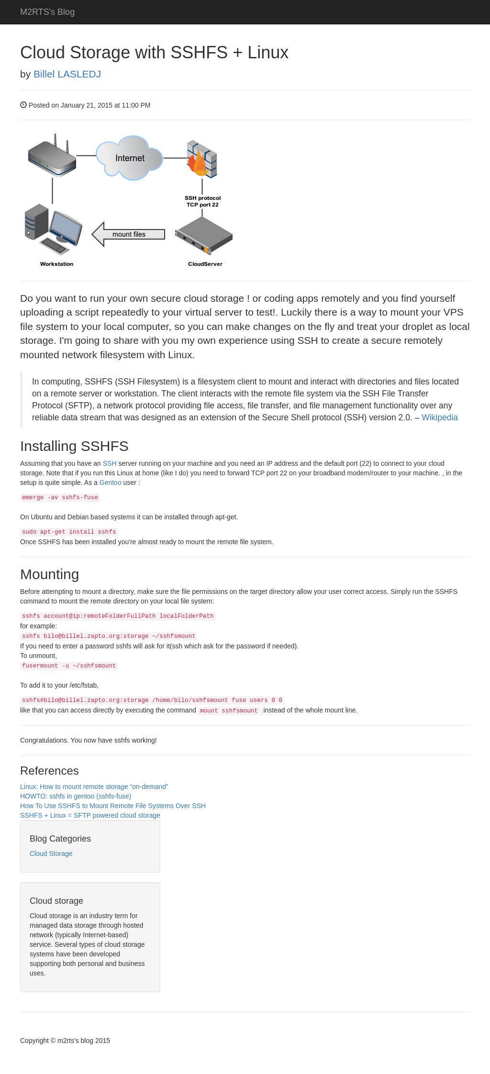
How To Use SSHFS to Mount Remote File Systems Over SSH (113, 806)
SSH (110, 463)
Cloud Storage (51, 853)
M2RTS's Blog (47, 12)
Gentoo (111, 482)
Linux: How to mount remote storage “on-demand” (94, 786)
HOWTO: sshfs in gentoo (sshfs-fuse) (75, 796)
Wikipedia (440, 417)
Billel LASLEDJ (67, 73)
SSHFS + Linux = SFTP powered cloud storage (90, 815)
